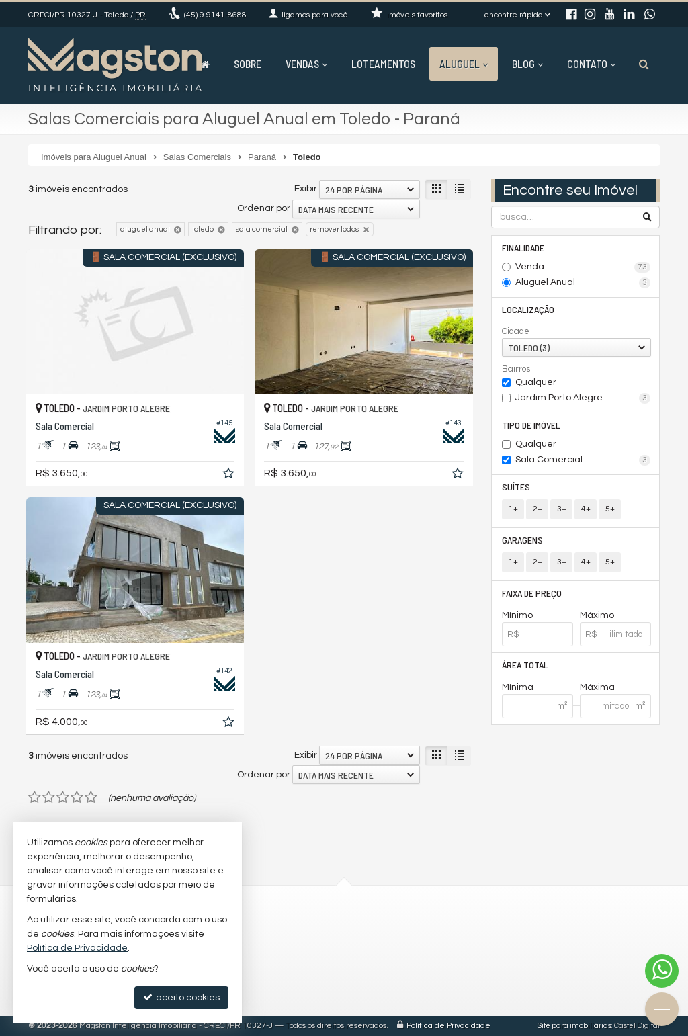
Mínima (517, 687)
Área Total (525, 665)
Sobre (247, 63)
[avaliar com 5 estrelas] (91, 797)
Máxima (597, 687)
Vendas (306, 63)
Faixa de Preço (532, 593)
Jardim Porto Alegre (582, 398)
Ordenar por (263, 208)
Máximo (597, 615)
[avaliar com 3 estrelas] (62, 797)
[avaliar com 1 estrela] (34, 797)
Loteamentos (383, 63)
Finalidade (523, 247)
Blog (527, 63)
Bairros (516, 369)
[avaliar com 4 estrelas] (77, 797)
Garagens (522, 540)
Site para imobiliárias (574, 1025)
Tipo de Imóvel (531, 425)
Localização (528, 309)
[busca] (644, 64)
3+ (561, 509)
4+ (586, 509)
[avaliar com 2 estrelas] (48, 797)
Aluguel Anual (582, 282)
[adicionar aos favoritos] (230, 475)
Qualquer (535, 382)
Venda (582, 267)
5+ (610, 509)
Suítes (516, 486)
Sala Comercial (582, 460)
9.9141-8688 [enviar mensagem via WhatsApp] (215, 15)
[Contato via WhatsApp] (662, 971)
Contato (591, 63)
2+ (537, 509)
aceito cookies (181, 997)
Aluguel (463, 63)
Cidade (515, 331)
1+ (513, 509)
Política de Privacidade (448, 1025)
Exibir (305, 188)
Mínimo (517, 615)
